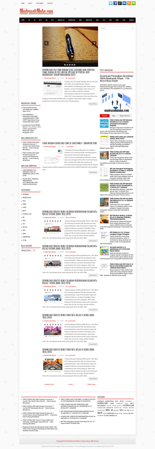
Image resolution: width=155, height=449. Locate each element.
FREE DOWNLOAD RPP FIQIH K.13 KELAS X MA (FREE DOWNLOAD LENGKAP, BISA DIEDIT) (121, 266)
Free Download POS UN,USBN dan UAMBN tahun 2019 (30, 109)
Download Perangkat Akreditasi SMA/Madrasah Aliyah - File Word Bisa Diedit (116, 78)
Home (71, 384)
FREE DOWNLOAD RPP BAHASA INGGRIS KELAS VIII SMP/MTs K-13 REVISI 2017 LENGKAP (121, 185)
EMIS (80, 20)
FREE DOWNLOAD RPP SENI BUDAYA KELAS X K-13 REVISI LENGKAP (120, 153)
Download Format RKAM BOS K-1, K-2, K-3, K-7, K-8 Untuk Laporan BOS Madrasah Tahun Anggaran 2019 (31, 128)
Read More (93, 104)
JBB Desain (95, 441)
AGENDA (131, 20)
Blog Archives (125, 116)
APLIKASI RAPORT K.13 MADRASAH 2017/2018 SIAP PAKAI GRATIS (120, 249)
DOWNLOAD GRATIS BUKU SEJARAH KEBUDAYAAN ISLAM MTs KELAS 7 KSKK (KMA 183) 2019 (69, 281)
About (30, 3)
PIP (125, 410)
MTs (40, 20)
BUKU (122, 401)
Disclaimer (39, 3)
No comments (70, 78)
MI (34, 20)
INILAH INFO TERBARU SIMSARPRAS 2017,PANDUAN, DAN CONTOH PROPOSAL (30, 181)
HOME (22, 3)
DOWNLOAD (102, 403)
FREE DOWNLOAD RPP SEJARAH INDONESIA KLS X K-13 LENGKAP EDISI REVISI (121, 200)
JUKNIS (114, 406)
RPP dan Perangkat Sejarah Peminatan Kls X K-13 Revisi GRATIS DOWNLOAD (77, 422)
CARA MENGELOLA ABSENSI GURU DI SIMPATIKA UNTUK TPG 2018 (31, 172)
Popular (104, 116)
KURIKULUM (71, 20)
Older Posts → (92, 384)
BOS (104, 20)
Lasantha (70, 446)
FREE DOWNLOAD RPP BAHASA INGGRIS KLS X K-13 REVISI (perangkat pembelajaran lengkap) (121, 122)
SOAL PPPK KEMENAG (126, 413)
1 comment (69, 146)
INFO (110, 20)
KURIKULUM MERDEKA (105, 408)
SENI (124, 20)
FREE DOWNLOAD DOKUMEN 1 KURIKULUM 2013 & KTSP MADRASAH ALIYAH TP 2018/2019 (78, 400)
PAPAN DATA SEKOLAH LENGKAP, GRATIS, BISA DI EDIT (121, 138)
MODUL (116, 410)
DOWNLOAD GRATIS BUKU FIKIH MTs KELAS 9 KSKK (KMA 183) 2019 (68, 316)
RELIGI (25, 227)
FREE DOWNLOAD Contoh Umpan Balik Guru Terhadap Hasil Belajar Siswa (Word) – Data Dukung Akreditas (38, 422)
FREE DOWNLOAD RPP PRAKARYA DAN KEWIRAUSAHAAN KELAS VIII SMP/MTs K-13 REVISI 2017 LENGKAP (76, 406)
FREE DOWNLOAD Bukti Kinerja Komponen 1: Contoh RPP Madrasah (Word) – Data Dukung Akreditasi (31, 156)
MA (46, 20)
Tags (113, 116)
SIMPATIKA (89, 20)
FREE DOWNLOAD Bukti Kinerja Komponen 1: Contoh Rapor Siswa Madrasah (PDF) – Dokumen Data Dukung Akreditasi (40, 415)
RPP (52, 20)
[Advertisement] (31, 62)
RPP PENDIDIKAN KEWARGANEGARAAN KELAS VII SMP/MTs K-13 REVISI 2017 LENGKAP (77, 412)
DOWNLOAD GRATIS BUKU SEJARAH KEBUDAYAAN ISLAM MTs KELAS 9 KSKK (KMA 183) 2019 (69, 212)
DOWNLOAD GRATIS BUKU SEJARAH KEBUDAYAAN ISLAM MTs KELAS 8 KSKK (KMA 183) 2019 (69, 247)
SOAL (97, 20)
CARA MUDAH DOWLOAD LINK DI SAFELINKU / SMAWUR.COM (69, 143)
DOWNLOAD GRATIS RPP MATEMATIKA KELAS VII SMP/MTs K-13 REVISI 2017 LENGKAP (78, 417)
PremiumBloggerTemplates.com (85, 446)
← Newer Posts (48, 384)
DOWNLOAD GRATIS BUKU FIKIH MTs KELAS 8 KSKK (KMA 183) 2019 (68, 350)
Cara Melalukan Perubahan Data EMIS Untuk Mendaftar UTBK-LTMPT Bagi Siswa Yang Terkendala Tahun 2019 (31, 118)
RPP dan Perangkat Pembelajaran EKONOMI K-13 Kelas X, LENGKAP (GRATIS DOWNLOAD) (121, 170)
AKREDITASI (61, 20)
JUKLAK (108, 406)
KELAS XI (120, 406)
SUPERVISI (100, 415)
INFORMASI (101, 406)
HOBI (117, 20)
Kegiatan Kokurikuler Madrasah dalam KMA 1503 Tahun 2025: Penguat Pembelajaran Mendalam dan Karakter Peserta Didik (40, 429)
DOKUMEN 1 (129, 401)
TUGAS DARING (109, 415)
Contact (50, 3)
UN (116, 415)
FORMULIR (119, 403)
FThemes (51, 446)
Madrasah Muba (50, 78)
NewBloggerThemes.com (105, 446)
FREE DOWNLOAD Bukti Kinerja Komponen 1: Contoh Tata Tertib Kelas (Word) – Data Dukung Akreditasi (31, 146)
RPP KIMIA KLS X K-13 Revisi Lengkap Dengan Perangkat (119, 233)
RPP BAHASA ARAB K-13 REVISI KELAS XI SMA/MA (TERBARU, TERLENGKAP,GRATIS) (121, 217)
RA (29, 20)
